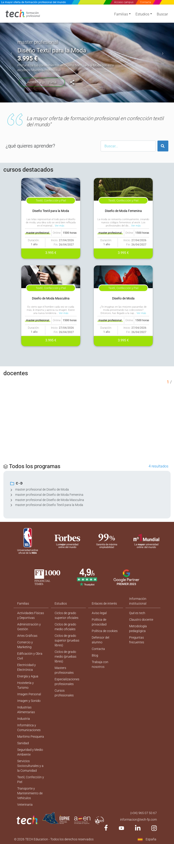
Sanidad (23, 743)
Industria (23, 718)
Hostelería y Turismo (25, 685)
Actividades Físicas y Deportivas (30, 615)
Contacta (145, 2)
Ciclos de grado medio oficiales (65, 627)
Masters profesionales (64, 670)
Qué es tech (137, 613)
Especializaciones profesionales (67, 681)
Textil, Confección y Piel (30, 779)
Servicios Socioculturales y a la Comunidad (30, 765)
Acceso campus (123, 2)
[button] (11, 53)
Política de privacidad (99, 622)
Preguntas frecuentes (136, 640)
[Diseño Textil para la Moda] (72, 82)
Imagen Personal (29, 694)
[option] (87, 53)
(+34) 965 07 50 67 (143, 813)
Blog (95, 655)
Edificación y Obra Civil (29, 656)
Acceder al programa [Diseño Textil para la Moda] (41, 82)
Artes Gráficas (27, 635)
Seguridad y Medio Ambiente (30, 752)
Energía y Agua (27, 676)
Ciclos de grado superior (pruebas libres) (67, 640)
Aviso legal (99, 613)
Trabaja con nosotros (100, 664)
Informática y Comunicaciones (29, 727)
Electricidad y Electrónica (26, 667)
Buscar (162, 14)
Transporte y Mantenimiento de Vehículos (30, 793)
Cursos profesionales (64, 693)
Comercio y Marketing (25, 644)
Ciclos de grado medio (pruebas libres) (65, 656)
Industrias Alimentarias (26, 709)
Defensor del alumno (100, 640)
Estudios (142, 14)
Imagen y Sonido (29, 701)
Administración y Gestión (29, 627)
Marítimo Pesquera (30, 736)
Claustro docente (141, 619)
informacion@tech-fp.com (138, 819)
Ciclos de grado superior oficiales (66, 615)
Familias (121, 14)
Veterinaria (25, 804)
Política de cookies (105, 631)
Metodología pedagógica (138, 628)
